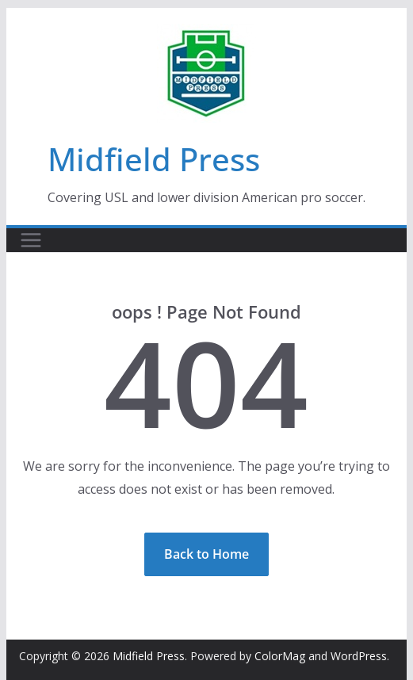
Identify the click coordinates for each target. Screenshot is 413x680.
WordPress (359, 655)
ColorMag (279, 655)
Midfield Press (154, 159)
